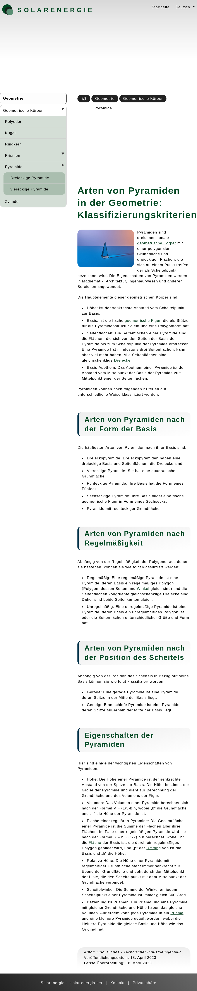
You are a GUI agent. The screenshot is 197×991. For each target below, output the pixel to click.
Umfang (153, 848)
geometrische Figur (143, 320)
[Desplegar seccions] (61, 110)
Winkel (143, 588)
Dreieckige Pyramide (29, 178)
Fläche (95, 842)
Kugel (10, 133)
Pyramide (13, 167)
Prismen (12, 155)
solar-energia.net (86, 983)
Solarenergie (40, 10)
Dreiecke (122, 360)
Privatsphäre (144, 983)
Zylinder (12, 201)
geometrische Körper (156, 243)
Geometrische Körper (23, 110)
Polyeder (13, 121)
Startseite (161, 7)
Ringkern (13, 144)
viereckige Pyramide (29, 189)
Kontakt (117, 983)
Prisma (176, 913)
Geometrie (13, 98)
